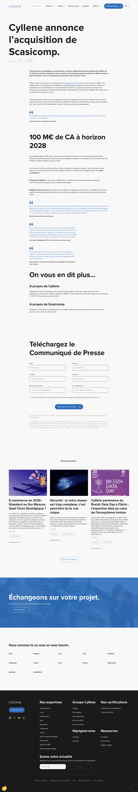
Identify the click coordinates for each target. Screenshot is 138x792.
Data (41, 720)
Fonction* (90, 378)
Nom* (47, 366)
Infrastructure (44, 716)
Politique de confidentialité (59, 781)
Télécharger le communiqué (66, 407)
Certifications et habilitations (111, 708)
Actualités (85, 6)
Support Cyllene (106, 745)
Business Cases (73, 6)
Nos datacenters (78, 716)
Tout (20, 60)
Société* (47, 378)
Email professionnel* (47, 389)
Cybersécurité (45, 708)
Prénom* (90, 366)
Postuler (75, 741)
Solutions (50, 6)
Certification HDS (107, 712)
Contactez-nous (112, 6)
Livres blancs (105, 741)
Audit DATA (44, 741)
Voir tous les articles (69, 559)
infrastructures (69, 83)
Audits (61, 6)
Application (44, 724)
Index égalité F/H (85, 781)
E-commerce (37, 6)
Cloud (51, 92)
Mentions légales (41, 781)
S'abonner (79, 767)
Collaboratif (44, 728)
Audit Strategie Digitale (48, 749)
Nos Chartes (98, 781)
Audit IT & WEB (45, 745)
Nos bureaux (77, 712)
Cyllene (96, 6)
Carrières (76, 737)
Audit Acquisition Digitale (49, 737)
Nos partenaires (78, 724)
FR (126, 6)
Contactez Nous (19, 610)
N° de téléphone (90, 389)
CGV (74, 781)
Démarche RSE (78, 720)
